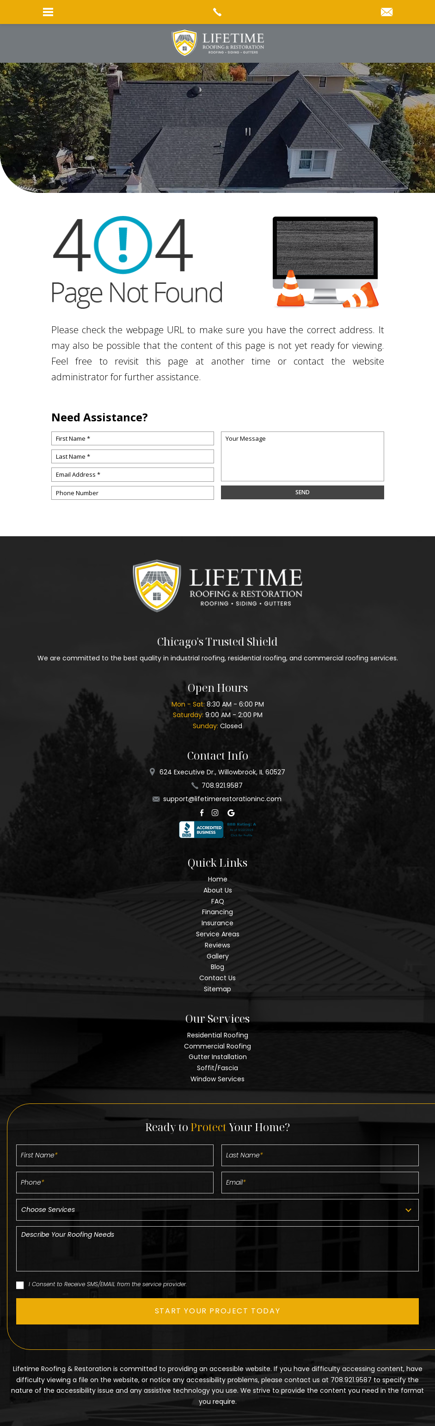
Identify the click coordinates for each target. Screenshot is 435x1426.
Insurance (217, 923)
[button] (217, 1311)
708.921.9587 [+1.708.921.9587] (222, 785)
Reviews (217, 945)
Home (217, 879)
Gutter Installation (218, 1056)
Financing (217, 912)
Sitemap (217, 989)
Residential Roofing (217, 1035)
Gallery (218, 956)
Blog (217, 966)
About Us (217, 890)
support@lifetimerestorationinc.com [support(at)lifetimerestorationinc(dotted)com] (222, 798)
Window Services (217, 1079)
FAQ (217, 901)
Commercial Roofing (217, 1046)
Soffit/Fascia (217, 1067)
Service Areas (217, 934)
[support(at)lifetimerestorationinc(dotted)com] (386, 12)
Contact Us (217, 978)
